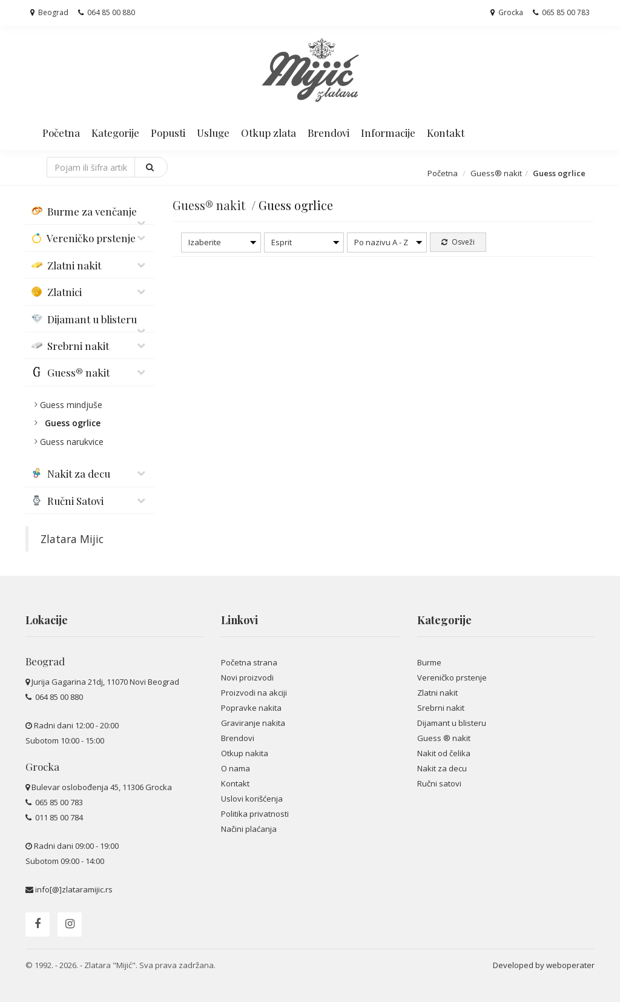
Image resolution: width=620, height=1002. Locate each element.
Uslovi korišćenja (252, 798)
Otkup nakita (244, 753)
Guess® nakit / (216, 205)
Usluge (213, 132)
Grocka (506, 12)
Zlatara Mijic (72, 539)
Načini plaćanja (249, 828)
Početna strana (249, 662)
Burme (429, 662)
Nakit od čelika (443, 753)
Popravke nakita (251, 707)
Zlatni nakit (437, 692)
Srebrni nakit (440, 707)
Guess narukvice (72, 441)
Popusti (168, 132)
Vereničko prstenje (452, 677)
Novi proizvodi (247, 677)
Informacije (388, 132)
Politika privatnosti (255, 813)
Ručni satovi (439, 783)
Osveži (458, 242)
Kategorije (115, 132)
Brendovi (328, 132)
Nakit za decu (442, 768)
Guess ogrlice (73, 423)
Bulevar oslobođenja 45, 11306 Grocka (101, 787)
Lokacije (46, 620)
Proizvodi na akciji (254, 692)
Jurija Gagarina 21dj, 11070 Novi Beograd (105, 681)
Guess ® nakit (443, 738)
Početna (61, 132)
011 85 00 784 (58, 817)
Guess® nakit (496, 173)
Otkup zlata (268, 132)
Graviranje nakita (253, 722)
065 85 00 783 (561, 12)
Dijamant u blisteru (451, 722)
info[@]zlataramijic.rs (74, 889)
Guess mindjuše (71, 404)
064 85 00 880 (106, 12)
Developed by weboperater (544, 965)
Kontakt (445, 132)
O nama (235, 768)
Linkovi (239, 620)
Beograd (49, 12)
